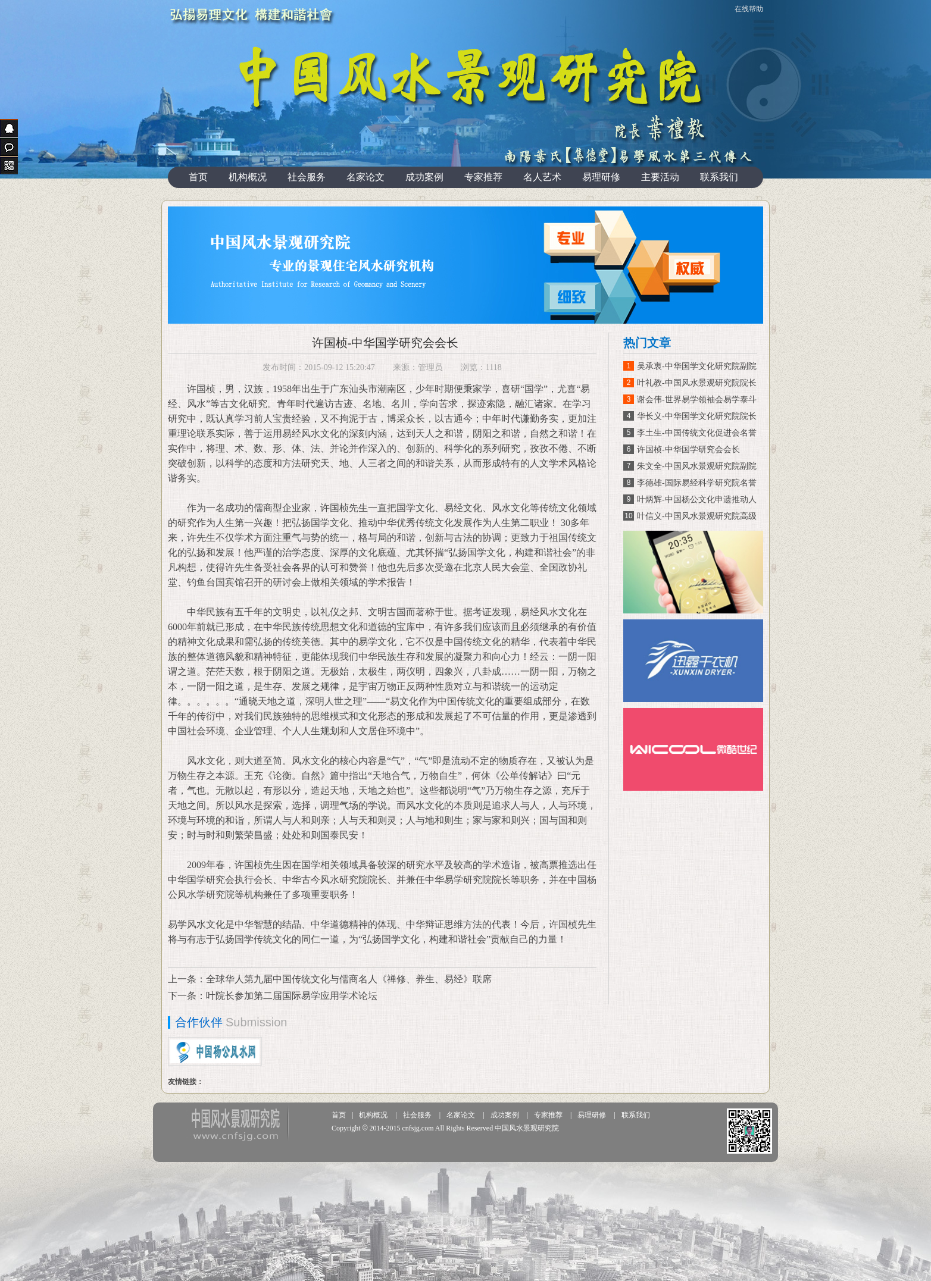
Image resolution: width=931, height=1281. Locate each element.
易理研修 (601, 177)
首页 (198, 177)
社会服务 (307, 177)
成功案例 (424, 177)
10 (628, 516)
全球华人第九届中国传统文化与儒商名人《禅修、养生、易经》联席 (349, 979)
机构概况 (248, 177)
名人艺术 (542, 177)
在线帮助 (749, 9)
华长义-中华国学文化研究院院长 (697, 416)
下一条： (187, 996)
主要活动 (660, 177)
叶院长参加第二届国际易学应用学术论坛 (291, 996)
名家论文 (365, 177)
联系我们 (719, 177)
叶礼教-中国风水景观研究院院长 (697, 382)
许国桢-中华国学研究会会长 (688, 449)
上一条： (187, 979)
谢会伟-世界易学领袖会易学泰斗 (697, 399)
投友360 (239, 1123)
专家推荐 (483, 177)
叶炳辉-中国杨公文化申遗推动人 (697, 499)
